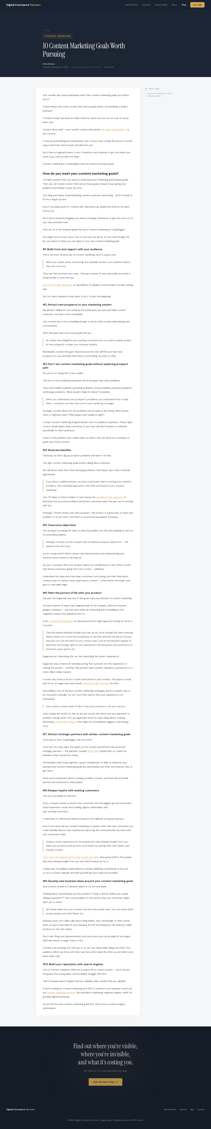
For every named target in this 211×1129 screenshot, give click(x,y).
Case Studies (161, 4)
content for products (66, 721)
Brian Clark (93, 751)
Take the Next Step (105, 1083)
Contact (201, 1109)
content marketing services (61, 992)
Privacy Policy (106, 1120)
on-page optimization (113, 129)
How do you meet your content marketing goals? (160, 94)
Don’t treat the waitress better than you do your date (71, 857)
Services (147, 4)
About (174, 4)
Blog (184, 4)
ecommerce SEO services (95, 683)
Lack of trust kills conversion (57, 284)
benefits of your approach (109, 497)
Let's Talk (197, 5)
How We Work (131, 4)
